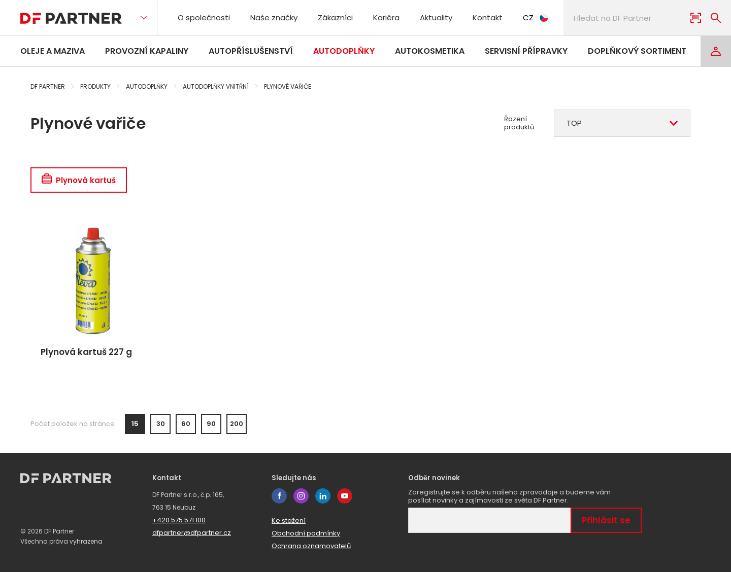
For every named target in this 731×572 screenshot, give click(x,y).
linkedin (322, 496)
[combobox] (622, 123)
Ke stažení (289, 520)
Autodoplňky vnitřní (216, 86)
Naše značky (273, 17)
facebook (279, 496)
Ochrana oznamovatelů (311, 546)
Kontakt (488, 17)
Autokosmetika (429, 51)
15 (135, 423)
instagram (301, 496)
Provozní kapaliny (146, 51)
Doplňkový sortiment (637, 51)
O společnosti (204, 17)
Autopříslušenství (251, 51)
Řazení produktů (519, 123)
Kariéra (386, 17)
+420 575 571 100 (179, 520)
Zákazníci (335, 17)
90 (211, 423)
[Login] (716, 51)
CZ (535, 17)
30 (160, 423)
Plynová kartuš (79, 180)
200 (236, 423)
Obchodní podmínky (306, 533)
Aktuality (436, 17)
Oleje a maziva (52, 51)
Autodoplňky (344, 51)
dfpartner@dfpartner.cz (191, 533)
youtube (344, 496)
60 (185, 423)
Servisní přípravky (526, 51)
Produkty (95, 86)
